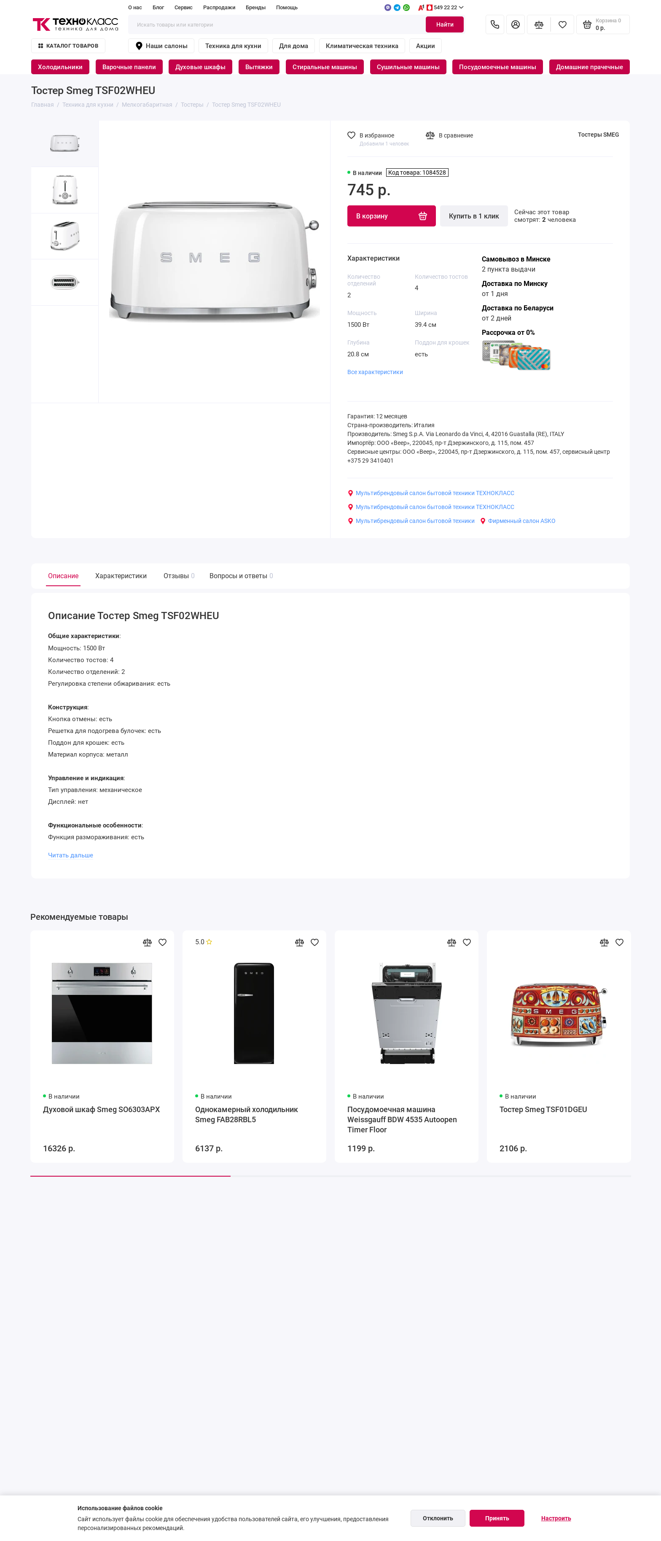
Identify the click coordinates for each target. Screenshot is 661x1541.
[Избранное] (562, 24)
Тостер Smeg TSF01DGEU (543, 1109)
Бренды (256, 7)
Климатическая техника (362, 46)
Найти (445, 24)
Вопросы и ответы (240, 576)
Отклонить (438, 1518)
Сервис (184, 7)
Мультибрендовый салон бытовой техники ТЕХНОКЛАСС (430, 493)
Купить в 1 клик (474, 216)
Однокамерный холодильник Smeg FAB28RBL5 (246, 1114)
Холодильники (60, 67)
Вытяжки (259, 67)
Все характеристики (375, 372)
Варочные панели (129, 67)
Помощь (287, 7)
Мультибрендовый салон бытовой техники (411, 520)
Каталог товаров (68, 46)
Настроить (556, 1518)
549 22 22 (440, 7)
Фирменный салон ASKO (518, 520)
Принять (497, 1518)
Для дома (293, 46)
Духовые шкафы (200, 67)
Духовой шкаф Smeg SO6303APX (101, 1109)
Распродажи (219, 7)
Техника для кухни (233, 46)
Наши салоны (161, 46)
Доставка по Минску (515, 284)
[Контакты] (495, 24)
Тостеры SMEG (598, 134)
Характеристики (121, 576)
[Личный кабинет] (515, 24)
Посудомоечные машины (497, 67)
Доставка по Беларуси (518, 308)
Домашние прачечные (589, 67)
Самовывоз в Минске (516, 259)
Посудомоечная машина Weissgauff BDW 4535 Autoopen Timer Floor (402, 1119)
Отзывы (178, 576)
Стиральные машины (325, 67)
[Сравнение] (538, 24)
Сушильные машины (408, 67)
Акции (425, 46)
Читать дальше (70, 855)
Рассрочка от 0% (508, 333)
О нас (135, 7)
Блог (158, 7)
